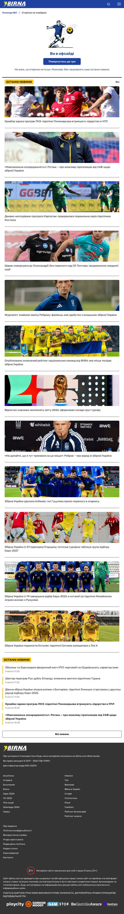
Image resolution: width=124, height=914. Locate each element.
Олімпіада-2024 (11, 807)
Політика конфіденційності (17, 830)
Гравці (6, 811)
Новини (69, 775)
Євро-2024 (8, 793)
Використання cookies (15, 835)
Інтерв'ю (7, 780)
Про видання (10, 826)
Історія (68, 793)
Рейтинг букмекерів (75, 811)
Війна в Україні (72, 789)
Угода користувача (13, 839)
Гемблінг (69, 807)
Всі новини (62, 734)
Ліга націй (8, 802)
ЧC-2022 (7, 798)
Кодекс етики (10, 848)
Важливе (69, 784)
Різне (67, 802)
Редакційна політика (14, 844)
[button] (108, 5)
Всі (117, 81)
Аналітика (8, 775)
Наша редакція (11, 853)
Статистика (71, 798)
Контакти (8, 857)
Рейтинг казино (73, 816)
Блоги (6, 789)
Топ (66, 780)
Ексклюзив (9, 784)
